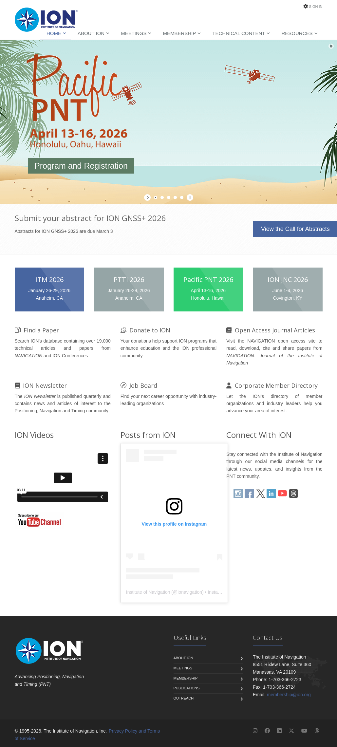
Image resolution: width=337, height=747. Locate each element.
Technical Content (238, 33)
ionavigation (190, 592)
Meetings (133, 33)
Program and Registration (81, 165)
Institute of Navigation (148, 592)
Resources (296, 33)
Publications (187, 688)
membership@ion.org (289, 694)
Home (54, 33)
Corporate (272, 385)
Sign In (316, 7)
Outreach (184, 698)
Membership (179, 33)
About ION (91, 33)
